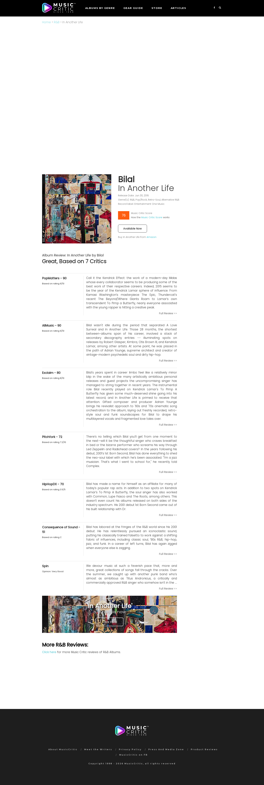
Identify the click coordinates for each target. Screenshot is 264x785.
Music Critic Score (151, 217)
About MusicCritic (62, 749)
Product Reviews (204, 749)
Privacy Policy (130, 749)
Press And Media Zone (166, 749)
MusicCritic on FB (133, 755)
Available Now (132, 228)
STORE (157, 8)
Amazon (151, 237)
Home (46, 22)
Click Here (109, 622)
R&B (56, 22)
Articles (178, 8)
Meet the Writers (98, 749)
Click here (49, 652)
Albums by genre (100, 8)
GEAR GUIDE (133, 8)
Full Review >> (168, 313)
